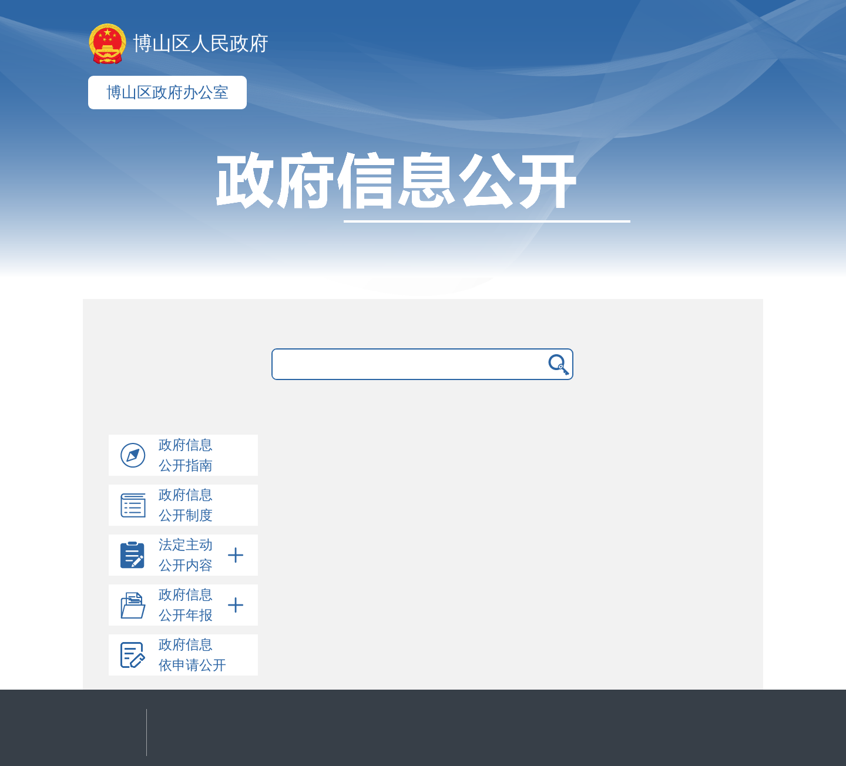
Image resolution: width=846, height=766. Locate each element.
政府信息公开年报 (203, 605)
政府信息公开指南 (186, 455)
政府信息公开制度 (186, 505)
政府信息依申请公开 (192, 655)
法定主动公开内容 (203, 555)
